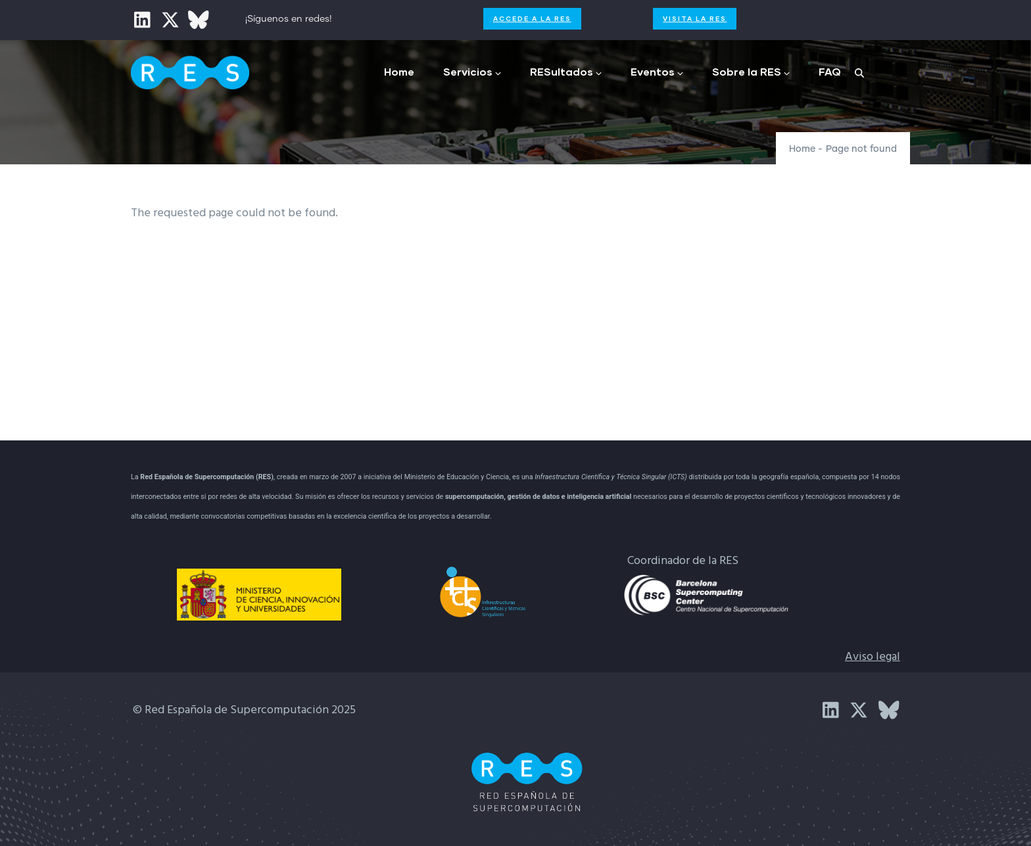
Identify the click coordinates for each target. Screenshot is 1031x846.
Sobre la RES (751, 71)
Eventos (657, 71)
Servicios (472, 71)
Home (399, 71)
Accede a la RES (532, 18)
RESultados (566, 71)
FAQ (830, 71)
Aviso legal (872, 657)
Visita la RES (695, 18)
